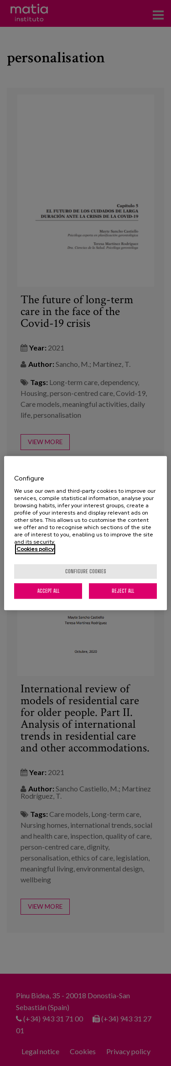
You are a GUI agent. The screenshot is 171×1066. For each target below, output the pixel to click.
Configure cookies (85, 571)
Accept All (48, 590)
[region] (85, 533)
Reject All (123, 590)
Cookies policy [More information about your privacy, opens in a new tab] (35, 549)
